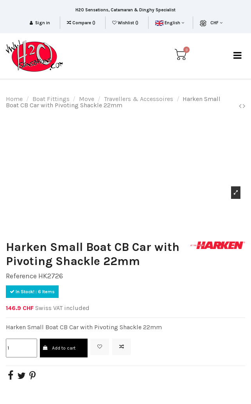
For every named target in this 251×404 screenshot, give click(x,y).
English (169, 22)
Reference (21, 276)
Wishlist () (126, 22)
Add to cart (59, 348)
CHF (216, 22)
